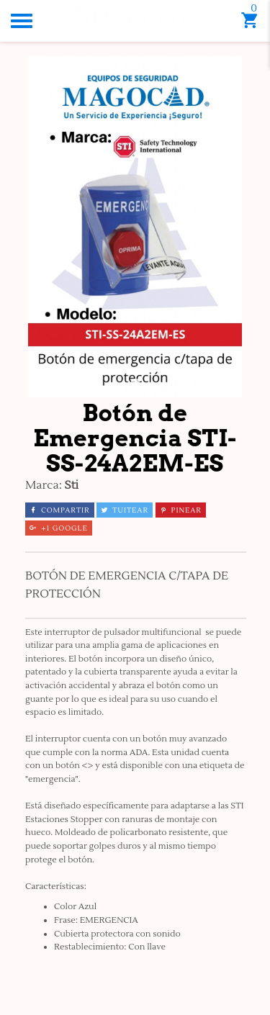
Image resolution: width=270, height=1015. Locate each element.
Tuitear (124, 510)
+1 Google (59, 528)
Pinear (181, 510)
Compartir (60, 510)
